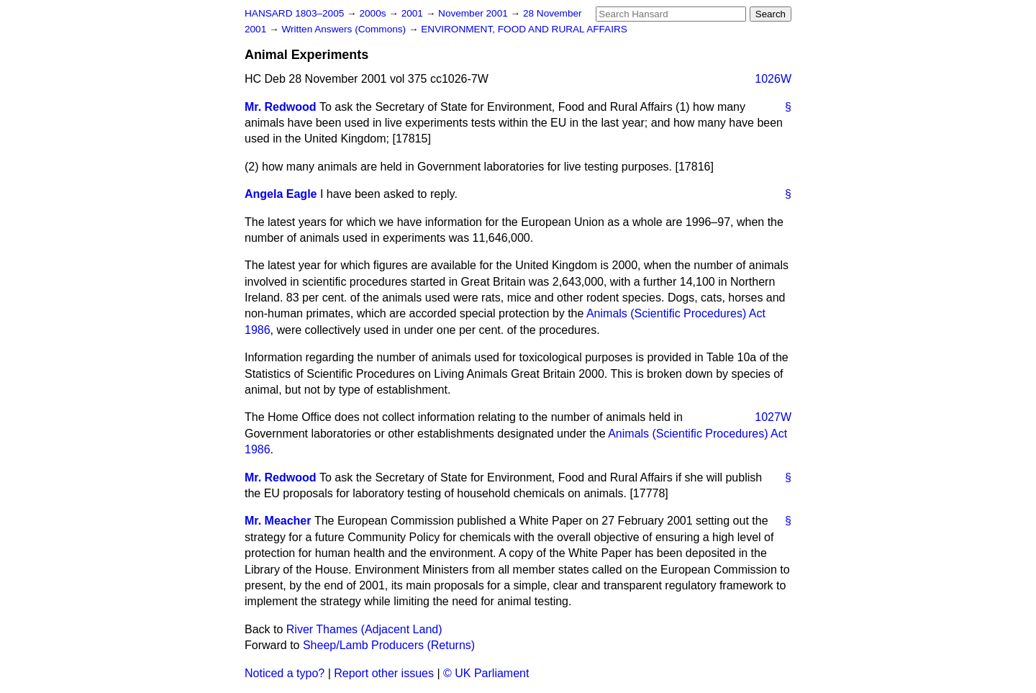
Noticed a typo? (284, 673)
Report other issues (384, 673)
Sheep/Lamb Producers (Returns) (389, 645)
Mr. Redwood (281, 107)
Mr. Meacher (278, 521)
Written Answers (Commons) (345, 29)
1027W (773, 417)
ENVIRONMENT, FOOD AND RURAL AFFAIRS (524, 29)
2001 (413, 13)
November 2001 (474, 13)
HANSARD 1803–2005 (294, 13)
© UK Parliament (486, 673)
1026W (773, 79)
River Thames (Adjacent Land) (364, 629)
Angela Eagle (281, 194)
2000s (373, 13)
